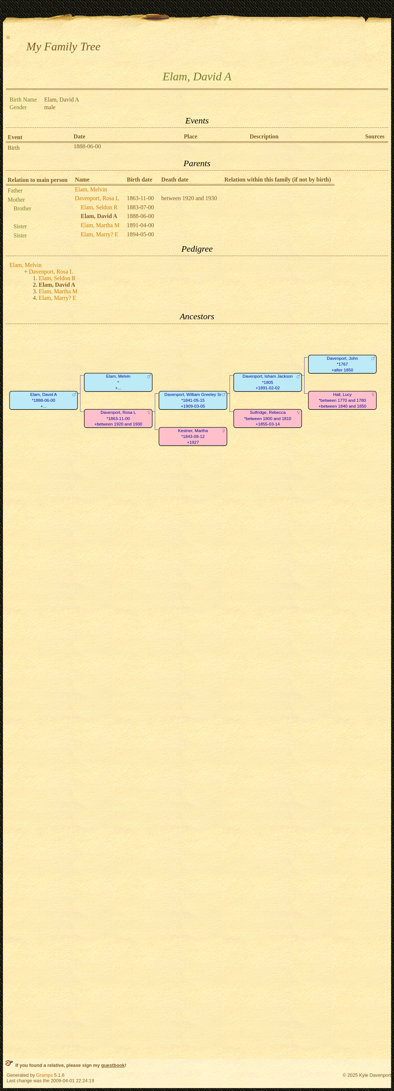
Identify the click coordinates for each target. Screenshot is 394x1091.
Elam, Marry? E (99, 234)
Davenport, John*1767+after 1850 (342, 364)
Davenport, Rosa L (97, 198)
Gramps (44, 1075)
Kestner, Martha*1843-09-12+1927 (193, 436)
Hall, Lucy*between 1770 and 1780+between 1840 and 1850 (342, 400)
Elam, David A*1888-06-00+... (43, 400)
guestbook (113, 1065)
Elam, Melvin (91, 189)
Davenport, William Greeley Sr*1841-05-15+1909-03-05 (192, 400)
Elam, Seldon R (99, 207)
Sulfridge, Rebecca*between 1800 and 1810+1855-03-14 (267, 418)
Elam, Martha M (100, 225)
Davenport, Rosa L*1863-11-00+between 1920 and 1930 (118, 418)
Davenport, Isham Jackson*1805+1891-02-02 (267, 382)
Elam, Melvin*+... (118, 382)
